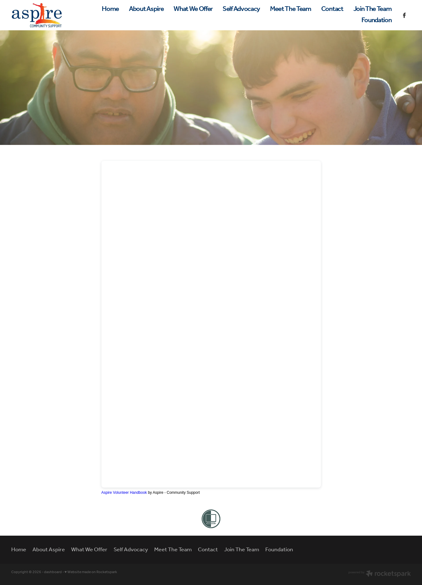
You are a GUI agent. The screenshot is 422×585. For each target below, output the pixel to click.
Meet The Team (290, 9)
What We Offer (193, 9)
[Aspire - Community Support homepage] (51, 15)
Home (110, 9)
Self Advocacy (241, 9)
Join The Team (372, 9)
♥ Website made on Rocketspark (91, 572)
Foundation (376, 20)
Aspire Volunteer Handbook (124, 492)
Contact (332, 9)
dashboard (53, 572)
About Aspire (146, 9)
